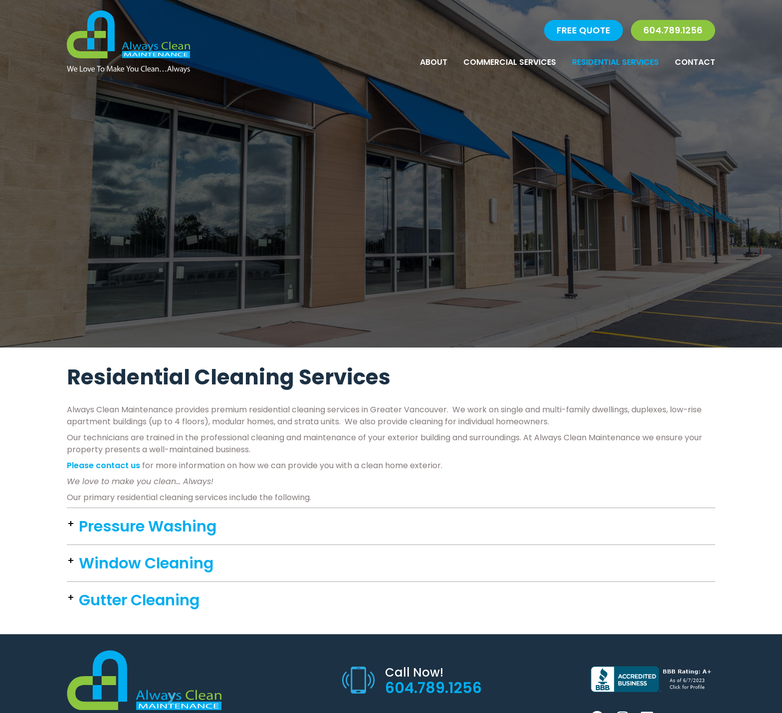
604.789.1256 (673, 30)
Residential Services (615, 62)
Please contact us (103, 465)
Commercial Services (509, 62)
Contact (695, 62)
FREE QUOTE (583, 30)
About (433, 62)
